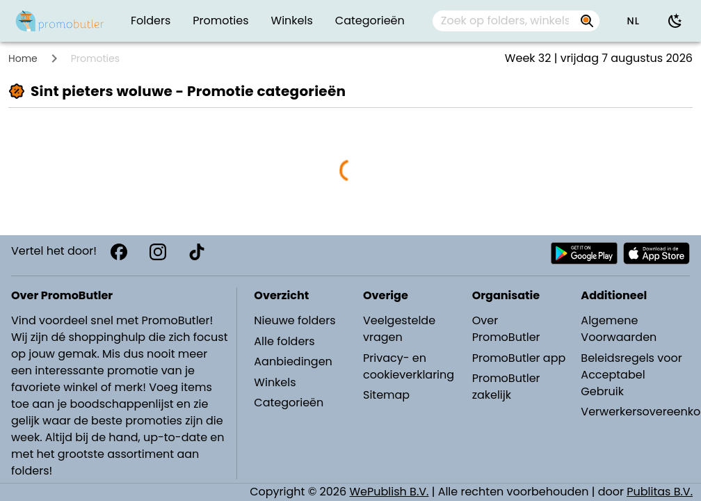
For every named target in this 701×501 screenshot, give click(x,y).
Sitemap (386, 395)
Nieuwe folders (294, 320)
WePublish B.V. (389, 492)
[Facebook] (119, 251)
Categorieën (288, 403)
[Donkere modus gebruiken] (675, 20)
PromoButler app (519, 358)
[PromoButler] (59, 21)
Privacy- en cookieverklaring (408, 366)
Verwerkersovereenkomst (634, 412)
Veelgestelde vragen (399, 328)
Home (23, 58)
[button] (633, 20)
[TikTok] (197, 251)
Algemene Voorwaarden (618, 328)
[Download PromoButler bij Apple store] (656, 253)
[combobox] (516, 20)
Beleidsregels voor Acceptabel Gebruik (631, 374)
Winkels (275, 382)
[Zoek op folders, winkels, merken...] (505, 21)
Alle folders (284, 341)
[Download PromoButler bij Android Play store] (584, 253)
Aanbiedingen (293, 361)
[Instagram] (158, 251)
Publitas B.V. (660, 492)
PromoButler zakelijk (506, 386)
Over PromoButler (506, 328)
